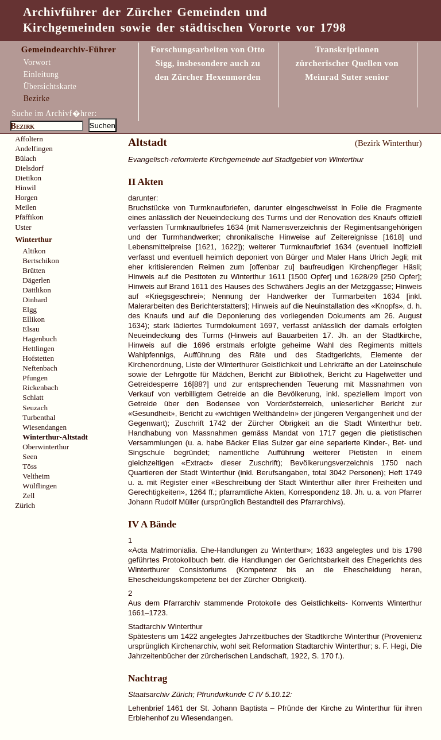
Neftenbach (39, 368)
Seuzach (35, 407)
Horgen (26, 197)
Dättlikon (36, 290)
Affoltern (29, 138)
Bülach (25, 158)
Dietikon (28, 178)
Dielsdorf (29, 168)
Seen (29, 456)
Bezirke (37, 98)
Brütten (33, 270)
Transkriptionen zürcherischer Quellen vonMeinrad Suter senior (347, 63)
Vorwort (37, 62)
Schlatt (32, 397)
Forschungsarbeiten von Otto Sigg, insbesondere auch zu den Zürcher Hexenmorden (207, 63)
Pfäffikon (29, 217)
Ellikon (33, 319)
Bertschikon (40, 260)
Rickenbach (40, 387)
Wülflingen (39, 485)
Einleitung (41, 74)
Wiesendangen (44, 427)
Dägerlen (36, 280)
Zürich (25, 505)
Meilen (25, 207)
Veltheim (35, 476)
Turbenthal (38, 417)
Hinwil (25, 187)
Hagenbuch (39, 338)
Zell (28, 495)
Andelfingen (34, 148)
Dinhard (34, 299)
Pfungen (35, 377)
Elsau (30, 329)
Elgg (29, 309)
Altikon (33, 250)
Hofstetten (38, 358)
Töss (29, 466)
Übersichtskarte (50, 86)
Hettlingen (38, 348)
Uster (23, 227)
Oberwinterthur (45, 446)
